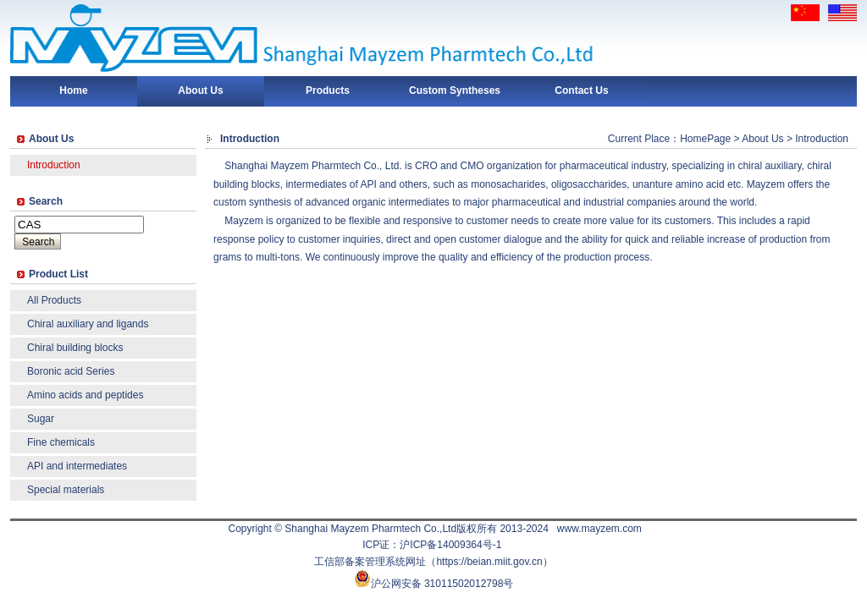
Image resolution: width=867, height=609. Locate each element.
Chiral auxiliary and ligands (87, 324)
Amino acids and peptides (85, 395)
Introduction (53, 165)
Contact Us (581, 90)
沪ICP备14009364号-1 (450, 545)
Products (328, 90)
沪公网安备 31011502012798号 (442, 584)
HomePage (705, 139)
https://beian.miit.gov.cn (489, 562)
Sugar (40, 419)
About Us (200, 90)
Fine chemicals (61, 442)
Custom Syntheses (454, 90)
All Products (54, 300)
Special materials (65, 490)
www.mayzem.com (599, 529)
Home (73, 90)
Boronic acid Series (70, 371)
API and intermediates (77, 466)
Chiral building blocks (75, 348)
